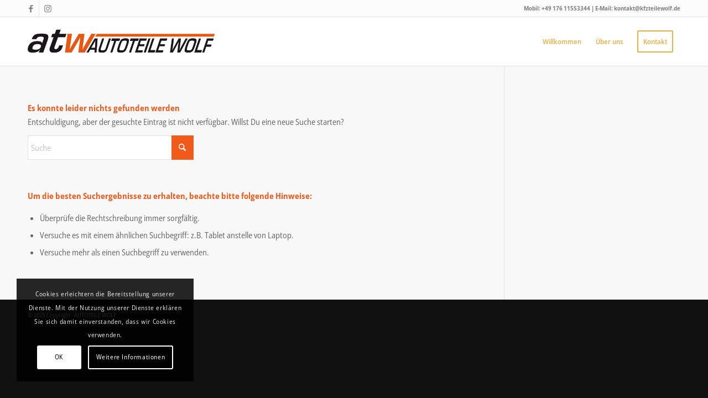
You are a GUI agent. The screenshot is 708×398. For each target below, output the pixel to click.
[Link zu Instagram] (47, 8)
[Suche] (111, 147)
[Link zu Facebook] (31, 8)
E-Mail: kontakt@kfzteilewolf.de (637, 8)
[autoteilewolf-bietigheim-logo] (121, 41)
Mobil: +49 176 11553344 (557, 8)
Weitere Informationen (130, 357)
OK (59, 357)
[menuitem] (562, 41)
